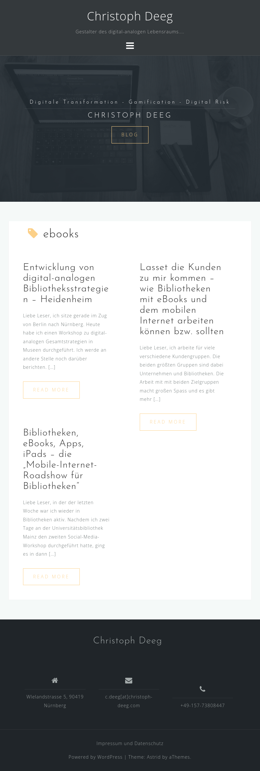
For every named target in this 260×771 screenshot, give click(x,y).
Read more (51, 390)
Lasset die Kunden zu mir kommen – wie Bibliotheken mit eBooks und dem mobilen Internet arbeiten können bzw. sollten (182, 300)
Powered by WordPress (96, 757)
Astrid (154, 757)
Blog (130, 134)
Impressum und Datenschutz (130, 743)
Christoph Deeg (130, 16)
